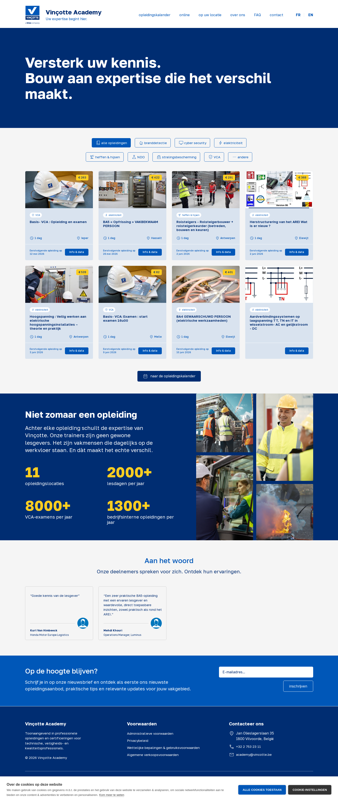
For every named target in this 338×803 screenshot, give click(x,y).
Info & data (76, 252)
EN (310, 15)
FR (298, 15)
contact (276, 15)
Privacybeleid (137, 740)
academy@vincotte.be (254, 754)
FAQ (257, 15)
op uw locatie (210, 15)
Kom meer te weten (111, 795)
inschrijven (298, 686)
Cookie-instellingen (310, 789)
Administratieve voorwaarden (150, 733)
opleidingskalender (154, 15)
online (184, 15)
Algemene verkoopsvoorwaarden (153, 755)
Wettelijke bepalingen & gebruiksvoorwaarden (163, 748)
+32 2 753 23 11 (248, 746)
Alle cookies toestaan (262, 789)
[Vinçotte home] (32, 14)
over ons (237, 15)
